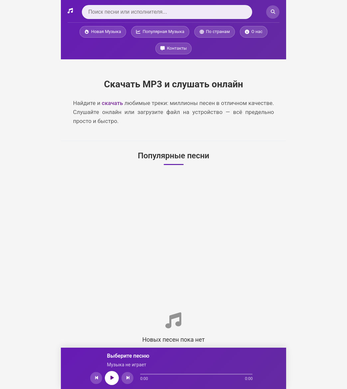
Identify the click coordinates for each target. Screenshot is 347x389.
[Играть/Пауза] (112, 378)
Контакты (173, 48)
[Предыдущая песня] (96, 378)
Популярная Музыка (160, 31)
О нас (254, 31)
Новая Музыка (103, 31)
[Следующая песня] (128, 378)
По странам (214, 31)
